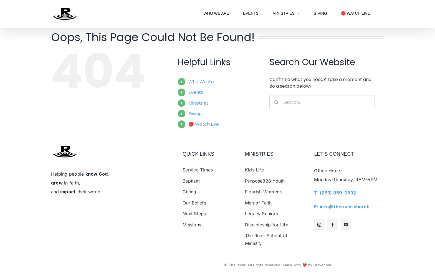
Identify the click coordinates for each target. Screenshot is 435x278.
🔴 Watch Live (203, 124)
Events (195, 92)
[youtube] (346, 224)
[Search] (276, 102)
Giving (195, 113)
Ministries (198, 103)
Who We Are (202, 82)
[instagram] (319, 224)
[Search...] (322, 102)
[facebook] (332, 224)
